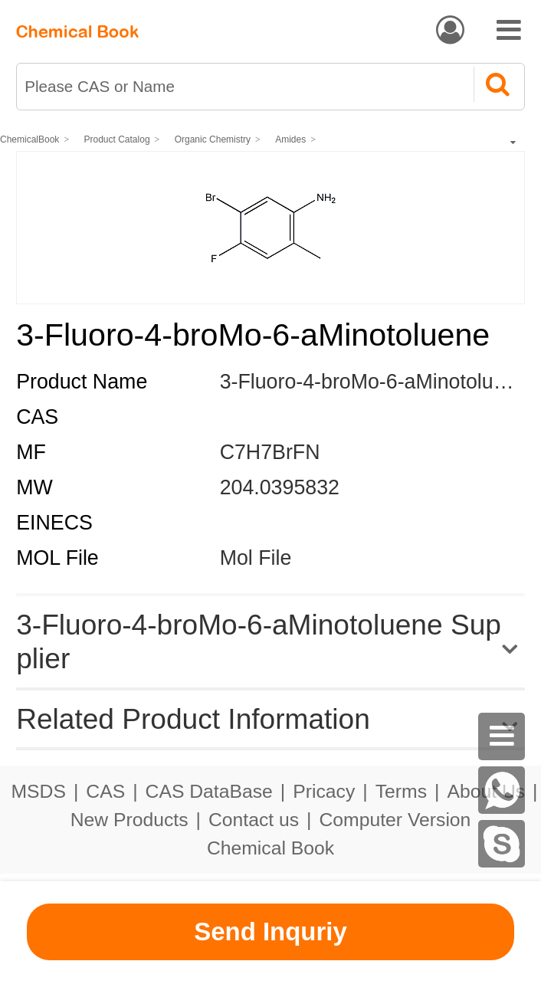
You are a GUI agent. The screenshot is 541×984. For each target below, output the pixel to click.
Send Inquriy (270, 931)
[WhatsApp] (502, 790)
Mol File (256, 557)
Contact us (253, 819)
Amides (290, 139)
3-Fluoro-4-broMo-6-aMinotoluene (374, 381)
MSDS (38, 791)
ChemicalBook (29, 139)
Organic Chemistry (213, 139)
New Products (129, 819)
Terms (401, 791)
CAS (105, 791)
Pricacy (324, 791)
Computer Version (395, 819)
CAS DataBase (209, 791)
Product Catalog (117, 139)
